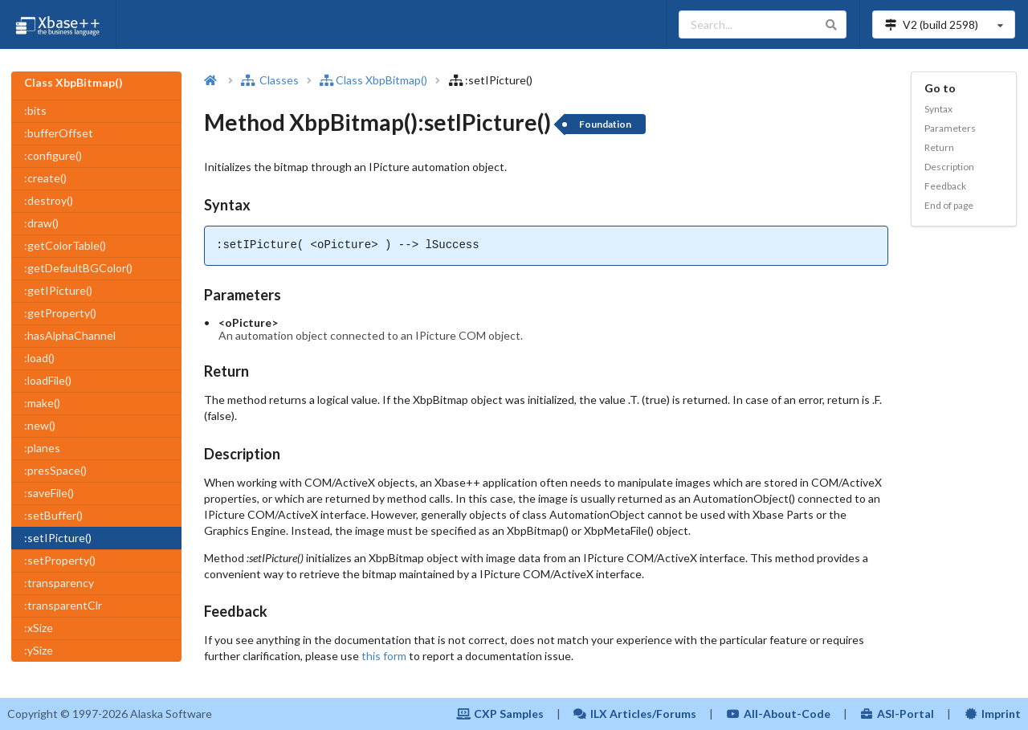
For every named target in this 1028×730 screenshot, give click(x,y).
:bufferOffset (58, 133)
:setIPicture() (58, 537)
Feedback (945, 186)
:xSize (38, 627)
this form (383, 656)
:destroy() (48, 200)
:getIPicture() (58, 290)
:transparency (59, 582)
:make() (42, 403)
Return (939, 147)
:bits (35, 110)
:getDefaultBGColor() (78, 268)
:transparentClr (63, 605)
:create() (45, 178)
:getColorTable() (65, 245)
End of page (948, 205)
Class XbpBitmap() (373, 80)
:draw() (41, 223)
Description (949, 167)
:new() (39, 425)
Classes (270, 80)
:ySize (38, 650)
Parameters (950, 128)
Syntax (938, 109)
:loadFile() (47, 380)
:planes (42, 448)
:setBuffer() (53, 515)
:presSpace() (55, 470)
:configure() (53, 155)
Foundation (605, 124)
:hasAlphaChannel (70, 335)
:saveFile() (49, 493)
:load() (39, 358)
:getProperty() (60, 313)
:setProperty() (60, 560)
